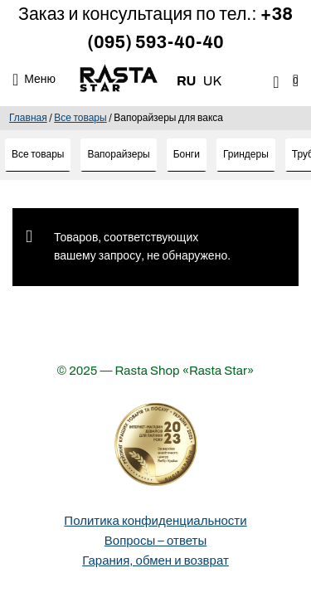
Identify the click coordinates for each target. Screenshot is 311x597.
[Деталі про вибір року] (155, 444)
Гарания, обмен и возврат (155, 560)
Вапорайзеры (118, 154)
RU (187, 81)
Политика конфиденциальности (155, 520)
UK (212, 81)
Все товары (80, 118)
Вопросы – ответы (155, 540)
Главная (28, 118)
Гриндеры (246, 154)
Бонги (186, 154)
